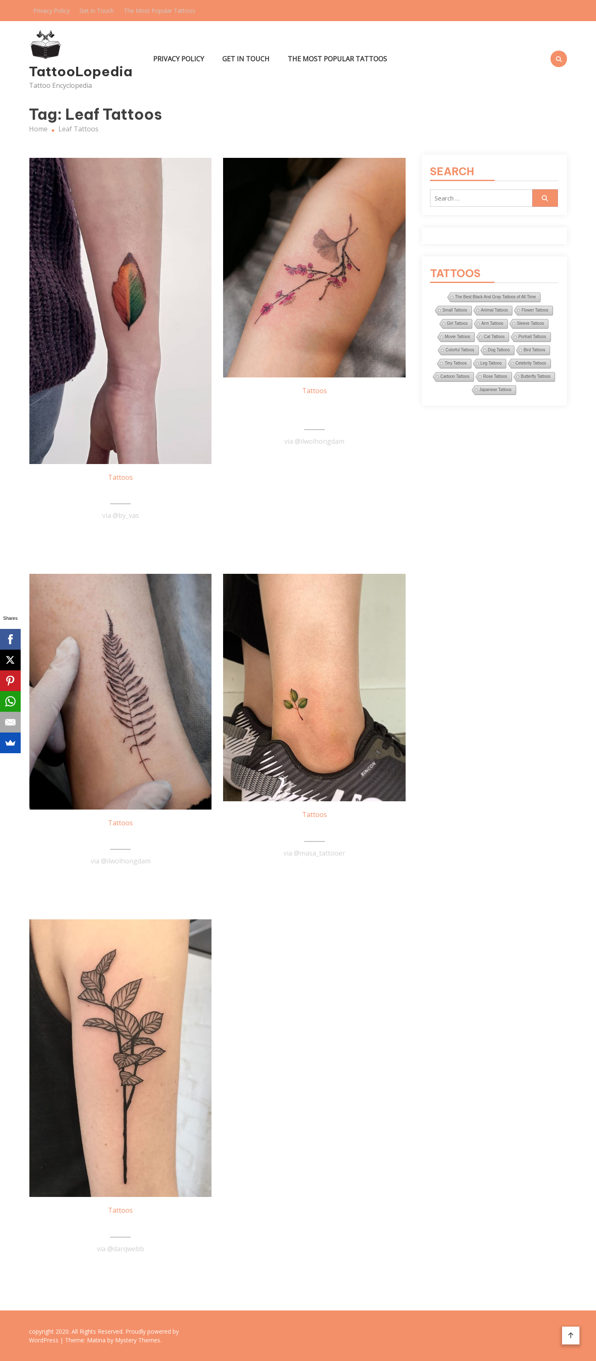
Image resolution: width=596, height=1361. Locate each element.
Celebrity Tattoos (530, 363)
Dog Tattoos (499, 350)
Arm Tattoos (492, 323)
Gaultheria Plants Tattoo (120, 1225)
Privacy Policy (51, 11)
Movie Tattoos (458, 336)
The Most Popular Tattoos (159, 11)
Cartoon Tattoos (454, 376)
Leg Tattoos (491, 363)
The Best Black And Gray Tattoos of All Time (495, 297)
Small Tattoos (454, 310)
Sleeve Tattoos (530, 323)
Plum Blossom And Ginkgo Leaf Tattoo (314, 411)
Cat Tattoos (494, 336)
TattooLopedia (80, 71)
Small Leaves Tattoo (314, 829)
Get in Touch (96, 11)
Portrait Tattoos (532, 336)
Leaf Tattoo (121, 492)
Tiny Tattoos (455, 363)
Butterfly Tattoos (536, 376)
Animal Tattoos (494, 310)
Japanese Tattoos (495, 389)
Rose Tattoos (495, 376)
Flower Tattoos (535, 310)
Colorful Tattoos (459, 350)
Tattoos (120, 477)
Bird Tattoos (535, 350)
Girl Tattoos (457, 323)
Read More (120, 536)
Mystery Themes (137, 1340)
